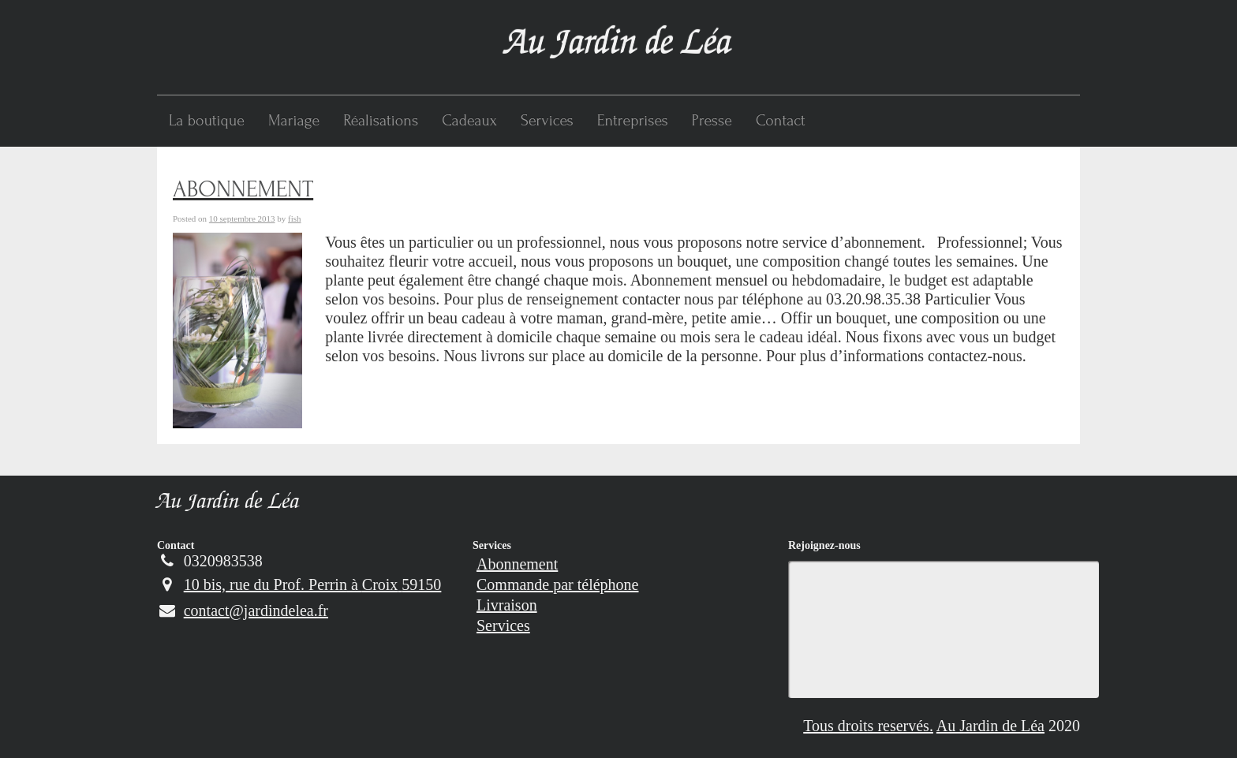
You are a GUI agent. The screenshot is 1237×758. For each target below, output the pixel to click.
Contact (780, 120)
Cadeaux (469, 120)
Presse (712, 120)
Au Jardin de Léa (228, 503)
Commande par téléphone (557, 584)
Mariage (294, 120)
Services (547, 120)
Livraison (506, 605)
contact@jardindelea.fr (242, 610)
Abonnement (517, 564)
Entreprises (632, 120)
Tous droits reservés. (868, 725)
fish (294, 218)
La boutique (207, 120)
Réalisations (380, 120)
